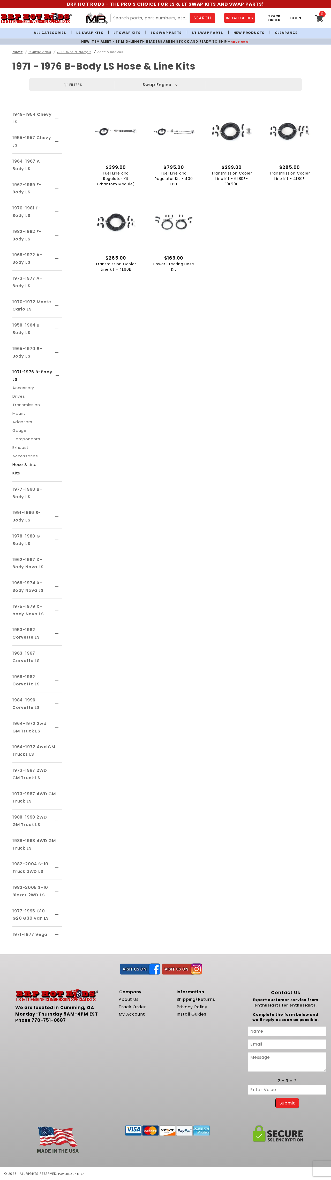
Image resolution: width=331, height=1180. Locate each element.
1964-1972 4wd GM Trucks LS (33, 750)
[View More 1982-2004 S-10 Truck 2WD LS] (57, 868)
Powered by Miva (73, 1173)
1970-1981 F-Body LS (26, 211)
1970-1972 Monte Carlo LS (31, 305)
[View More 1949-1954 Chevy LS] (57, 118)
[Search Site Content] (150, 18)
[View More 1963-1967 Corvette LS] (57, 657)
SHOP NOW (240, 41)
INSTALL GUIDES (239, 18)
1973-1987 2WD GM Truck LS (29, 774)
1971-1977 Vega (29, 934)
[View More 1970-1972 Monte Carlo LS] (57, 305)
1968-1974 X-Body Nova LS (28, 586)
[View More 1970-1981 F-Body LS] (57, 212)
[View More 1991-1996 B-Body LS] (57, 516)
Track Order (132, 1007)
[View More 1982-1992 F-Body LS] (57, 235)
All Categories (50, 32)
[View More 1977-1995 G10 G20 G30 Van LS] (57, 915)
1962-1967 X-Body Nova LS (28, 563)
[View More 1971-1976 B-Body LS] (57, 376)
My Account (132, 1014)
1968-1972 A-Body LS (27, 258)
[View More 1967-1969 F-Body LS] (57, 188)
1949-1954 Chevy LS (32, 118)
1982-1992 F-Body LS (27, 235)
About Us (129, 999)
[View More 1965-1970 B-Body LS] (57, 353)
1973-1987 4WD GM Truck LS (34, 797)
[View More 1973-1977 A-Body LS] (57, 282)
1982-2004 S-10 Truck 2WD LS (30, 867)
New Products (249, 32)
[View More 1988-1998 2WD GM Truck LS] (57, 821)
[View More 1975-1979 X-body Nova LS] (57, 610)
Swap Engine (156, 85)
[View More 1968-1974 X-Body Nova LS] (57, 587)
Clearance (286, 32)
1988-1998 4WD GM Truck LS (34, 844)
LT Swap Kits (127, 32)
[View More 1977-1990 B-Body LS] (57, 493)
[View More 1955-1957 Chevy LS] (57, 142)
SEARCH (202, 18)
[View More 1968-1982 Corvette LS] (57, 680)
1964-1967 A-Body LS (27, 165)
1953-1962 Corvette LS (26, 633)
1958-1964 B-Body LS (27, 329)
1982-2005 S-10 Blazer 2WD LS (30, 891)
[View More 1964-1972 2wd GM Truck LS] (57, 727)
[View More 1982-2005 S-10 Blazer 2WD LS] (57, 891)
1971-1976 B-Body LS (32, 375)
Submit (287, 1103)
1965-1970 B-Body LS (27, 352)
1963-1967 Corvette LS (26, 657)
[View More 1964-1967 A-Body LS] (57, 165)
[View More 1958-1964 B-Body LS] (57, 329)
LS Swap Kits (89, 32)
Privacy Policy (192, 1007)
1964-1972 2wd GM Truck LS (29, 727)
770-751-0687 (49, 1020)
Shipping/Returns (196, 999)
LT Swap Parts (207, 32)
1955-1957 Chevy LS (31, 141)
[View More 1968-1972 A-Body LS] (57, 259)
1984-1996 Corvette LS (26, 703)
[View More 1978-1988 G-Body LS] (57, 540)
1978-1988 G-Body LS (27, 540)
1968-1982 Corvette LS (26, 680)
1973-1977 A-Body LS (27, 282)
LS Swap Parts (166, 32)
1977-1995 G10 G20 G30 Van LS (30, 914)
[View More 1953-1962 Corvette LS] (57, 634)
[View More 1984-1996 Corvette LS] (57, 704)
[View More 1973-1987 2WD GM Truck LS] (57, 774)
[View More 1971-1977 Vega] (57, 935)
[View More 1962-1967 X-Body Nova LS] (57, 563)
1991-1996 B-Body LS (26, 516)
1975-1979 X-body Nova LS (28, 610)
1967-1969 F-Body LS (27, 188)
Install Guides (191, 1014)
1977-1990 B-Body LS (27, 493)
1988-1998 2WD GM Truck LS (29, 821)
